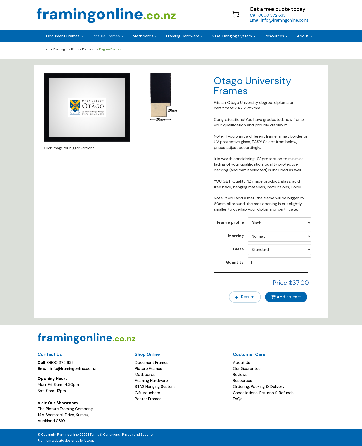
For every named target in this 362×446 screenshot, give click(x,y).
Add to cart (285, 297)
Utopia (89, 440)
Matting (236, 235)
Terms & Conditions (105, 434)
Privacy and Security (138, 434)
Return (243, 297)
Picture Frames (82, 49)
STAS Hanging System (155, 386)
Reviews (240, 374)
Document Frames (151, 362)
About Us (241, 362)
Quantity (235, 262)
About (304, 36)
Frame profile (230, 222)
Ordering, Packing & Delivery (259, 386)
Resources (276, 36)
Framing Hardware (151, 380)
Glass (238, 248)
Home (43, 49)
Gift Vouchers (147, 392)
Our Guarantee (247, 368)
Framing (59, 49)
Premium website (51, 440)
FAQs (237, 398)
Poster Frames (148, 398)
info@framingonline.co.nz (279, 20)
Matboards (145, 374)
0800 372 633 (267, 15)
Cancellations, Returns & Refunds (263, 392)
